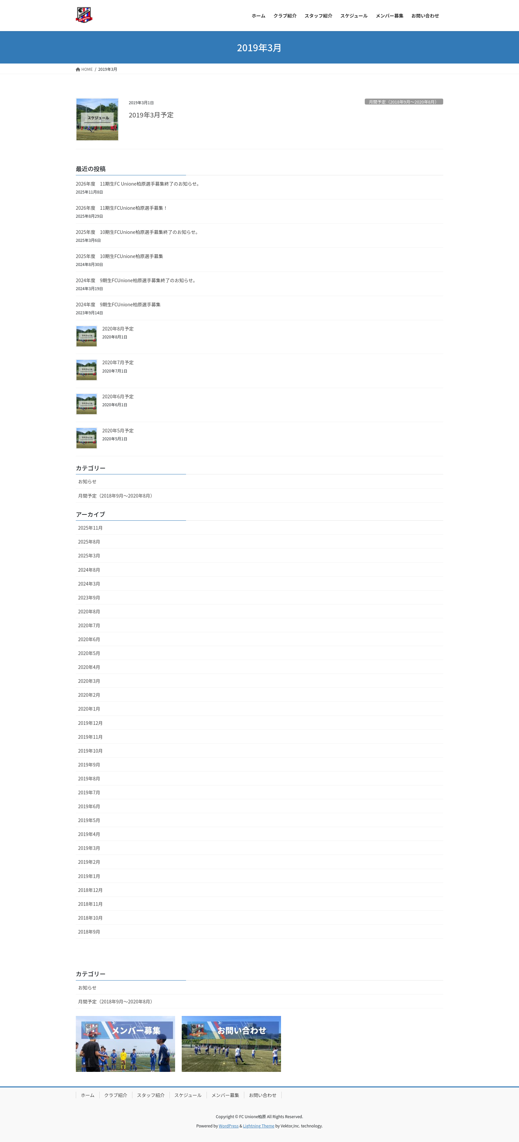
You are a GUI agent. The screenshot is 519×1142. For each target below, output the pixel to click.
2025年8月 (89, 541)
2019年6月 (89, 806)
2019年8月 (89, 778)
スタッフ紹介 (151, 1095)
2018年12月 (90, 890)
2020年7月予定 (118, 362)
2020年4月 (89, 667)
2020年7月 (89, 625)
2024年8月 (89, 569)
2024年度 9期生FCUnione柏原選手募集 (118, 304)
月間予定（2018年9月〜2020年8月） (404, 102)
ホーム (88, 1095)
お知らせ (87, 481)
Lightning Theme (258, 1125)
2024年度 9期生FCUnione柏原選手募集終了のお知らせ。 (137, 280)
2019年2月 (89, 861)
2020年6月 (89, 639)
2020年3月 (89, 681)
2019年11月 (90, 736)
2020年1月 (89, 708)
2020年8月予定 (118, 328)
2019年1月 (89, 876)
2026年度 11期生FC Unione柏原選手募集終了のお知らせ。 (138, 183)
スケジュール (188, 1095)
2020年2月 (89, 694)
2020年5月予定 (118, 430)
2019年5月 (89, 820)
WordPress (229, 1125)
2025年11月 (90, 527)
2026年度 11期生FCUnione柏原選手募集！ (122, 207)
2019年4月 (89, 834)
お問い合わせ (263, 1095)
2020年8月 (89, 611)
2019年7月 (89, 792)
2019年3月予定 (151, 114)
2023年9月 (89, 597)
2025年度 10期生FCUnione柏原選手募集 (119, 256)
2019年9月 (89, 764)
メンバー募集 (225, 1095)
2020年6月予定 (118, 396)
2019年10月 (90, 750)
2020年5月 (89, 653)
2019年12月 (90, 723)
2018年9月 (89, 931)
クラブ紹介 (115, 1095)
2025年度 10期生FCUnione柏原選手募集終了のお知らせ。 (138, 232)
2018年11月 (90, 903)
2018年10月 (90, 917)
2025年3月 (89, 555)
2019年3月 (89, 848)
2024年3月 (89, 583)
